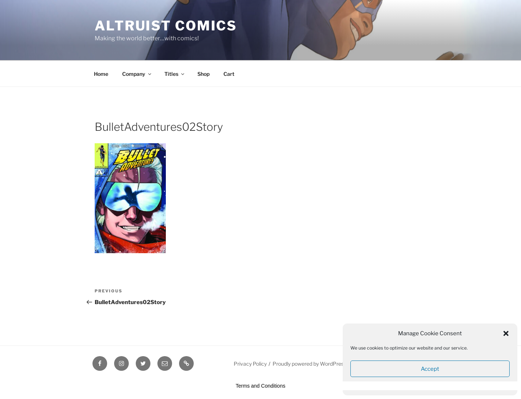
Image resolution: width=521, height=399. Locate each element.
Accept (430, 369)
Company (137, 74)
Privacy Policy (250, 364)
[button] (506, 333)
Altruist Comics (166, 26)
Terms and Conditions (260, 386)
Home (101, 74)
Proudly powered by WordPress (309, 364)
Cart (228, 74)
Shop (203, 74)
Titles (174, 74)
